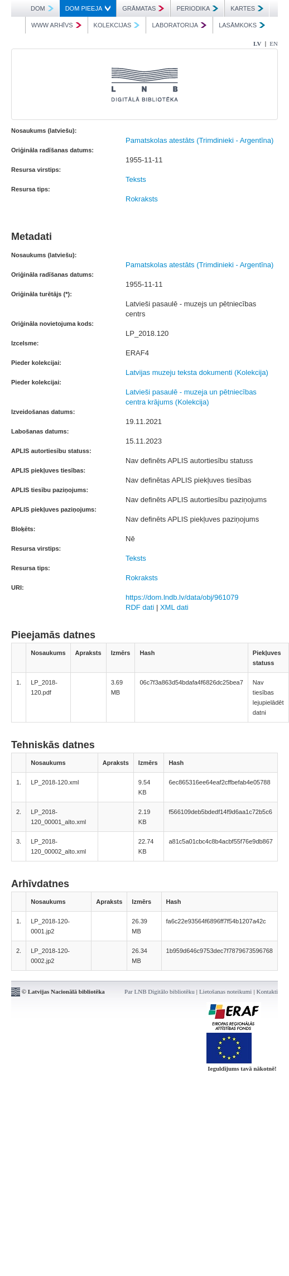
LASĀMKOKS (242, 25)
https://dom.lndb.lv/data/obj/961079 (182, 597)
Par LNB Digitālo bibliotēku (159, 991)
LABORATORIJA (179, 25)
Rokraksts (142, 199)
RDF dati (140, 607)
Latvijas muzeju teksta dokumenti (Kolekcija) (197, 372)
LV (257, 43)
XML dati (174, 607)
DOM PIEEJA (88, 8)
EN (273, 43)
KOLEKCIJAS (117, 25)
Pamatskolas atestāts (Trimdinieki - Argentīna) (199, 140)
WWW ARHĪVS (56, 25)
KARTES (246, 8)
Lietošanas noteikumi (225, 991)
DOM (42, 8)
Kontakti (267, 991)
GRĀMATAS (143, 8)
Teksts (136, 179)
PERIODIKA (197, 8)
